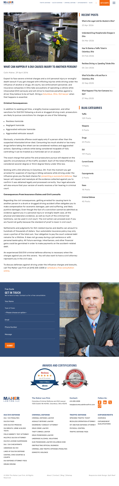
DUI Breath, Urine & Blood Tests (15, 430)
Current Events (87, 161)
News (84, 185)
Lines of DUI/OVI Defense (14, 451)
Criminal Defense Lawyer (43, 418)
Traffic (84, 113)
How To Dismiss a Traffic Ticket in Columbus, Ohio (94, 50)
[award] (45, 379)
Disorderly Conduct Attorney (45, 425)
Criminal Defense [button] (70, 2)
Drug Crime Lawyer (40, 428)
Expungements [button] (82, 2)
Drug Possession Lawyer (42, 435)
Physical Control (77, 428)
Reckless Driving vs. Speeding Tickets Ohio (98, 63)
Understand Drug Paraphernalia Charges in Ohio (98, 34)
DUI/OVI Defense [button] (57, 2)
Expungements (88, 173)
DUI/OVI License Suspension (15, 441)
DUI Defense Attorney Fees (15, 461)
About (49, 475)
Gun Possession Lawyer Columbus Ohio (49, 442)
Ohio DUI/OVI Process (13, 425)
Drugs (84, 137)
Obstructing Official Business (45, 445)
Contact (56, 475)
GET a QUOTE (104, 3)
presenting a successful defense (56, 176)
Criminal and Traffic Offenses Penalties (49, 449)
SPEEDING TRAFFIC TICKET (80, 418)
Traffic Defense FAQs (79, 432)
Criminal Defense (88, 196)
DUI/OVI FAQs (9, 421)
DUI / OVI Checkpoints (13, 444)
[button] (114, 2)
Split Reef (111, 475)
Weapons (85, 125)
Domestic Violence (40, 452)
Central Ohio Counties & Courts (14, 456)
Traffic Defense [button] (45, 2)
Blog (90, 2)
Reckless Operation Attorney (82, 421)
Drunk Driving (10, 464)
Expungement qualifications (104, 423)
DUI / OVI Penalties (11, 418)
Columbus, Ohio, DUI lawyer (56, 94)
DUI (83, 149)
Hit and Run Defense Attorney (83, 425)
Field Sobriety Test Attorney (16, 434)
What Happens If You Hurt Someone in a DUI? (97, 92)
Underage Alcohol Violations (45, 438)
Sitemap (69, 475)
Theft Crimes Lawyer (41, 432)
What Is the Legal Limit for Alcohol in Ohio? (98, 20)
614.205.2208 (75, 401)
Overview (102, 418)
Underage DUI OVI (11, 448)
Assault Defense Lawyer (42, 421)
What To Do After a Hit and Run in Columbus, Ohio (94, 77)
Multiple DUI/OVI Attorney (15, 438)
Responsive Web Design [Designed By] (98, 475)
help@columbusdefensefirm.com (82, 404)
